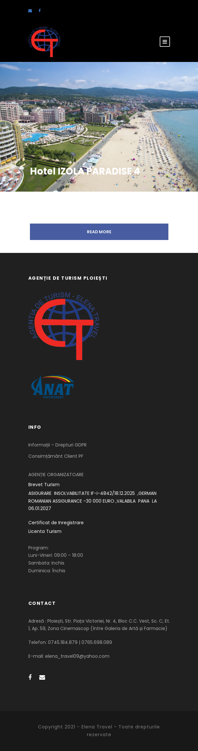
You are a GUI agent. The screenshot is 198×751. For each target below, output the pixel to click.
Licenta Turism (44, 531)
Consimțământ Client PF (55, 456)
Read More (99, 232)
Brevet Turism (44, 484)
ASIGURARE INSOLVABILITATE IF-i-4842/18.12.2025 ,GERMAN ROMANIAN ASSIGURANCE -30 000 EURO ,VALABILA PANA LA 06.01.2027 (93, 501)
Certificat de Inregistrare (56, 522)
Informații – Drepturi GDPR (57, 445)
